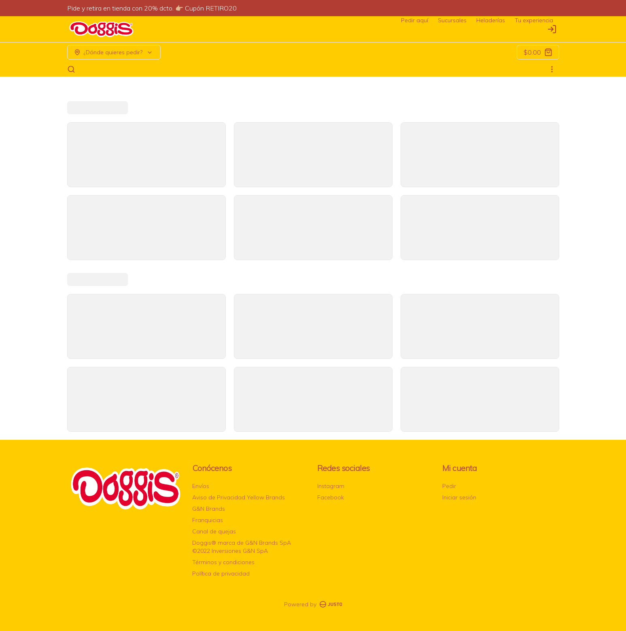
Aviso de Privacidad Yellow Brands (238, 497)
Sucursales (452, 20)
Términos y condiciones (223, 562)
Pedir (449, 486)
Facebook (330, 497)
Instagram (330, 486)
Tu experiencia (534, 20)
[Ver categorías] (552, 69)
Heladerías (490, 20)
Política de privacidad (221, 573)
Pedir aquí (414, 20)
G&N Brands (208, 508)
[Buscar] (71, 69)
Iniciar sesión (459, 497)
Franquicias (207, 520)
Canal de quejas (214, 531)
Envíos (200, 486)
